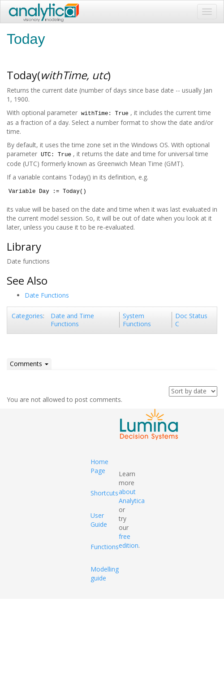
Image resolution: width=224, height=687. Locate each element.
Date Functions (47, 295)
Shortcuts (104, 493)
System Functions (137, 319)
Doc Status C (191, 319)
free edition (128, 541)
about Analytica (132, 496)
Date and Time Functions (72, 319)
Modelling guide (104, 573)
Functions (104, 546)
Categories (27, 315)
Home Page (99, 466)
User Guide (98, 520)
